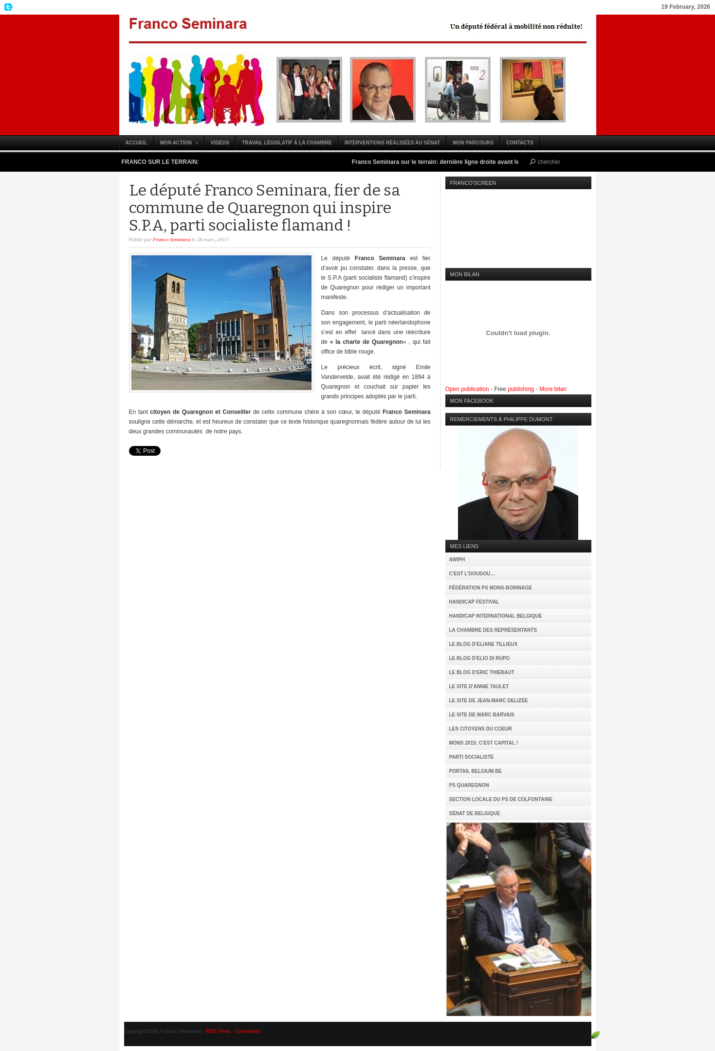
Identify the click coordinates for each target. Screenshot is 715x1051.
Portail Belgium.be (475, 771)
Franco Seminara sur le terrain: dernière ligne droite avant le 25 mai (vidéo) (461, 162)
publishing (521, 389)
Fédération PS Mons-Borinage (490, 587)
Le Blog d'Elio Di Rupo (479, 658)
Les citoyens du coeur (480, 728)
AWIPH (457, 559)
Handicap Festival (474, 602)
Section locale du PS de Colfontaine (501, 799)
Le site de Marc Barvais (481, 714)
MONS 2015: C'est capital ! (483, 743)
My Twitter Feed (7, 7)
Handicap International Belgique (495, 616)
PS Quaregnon (469, 785)
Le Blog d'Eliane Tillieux (483, 644)
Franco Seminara (357, 75)
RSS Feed (218, 1031)
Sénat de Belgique (474, 813)
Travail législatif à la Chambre (287, 142)
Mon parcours (473, 142)
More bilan (553, 389)
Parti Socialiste (471, 757)
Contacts (519, 142)
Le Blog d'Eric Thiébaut (481, 672)
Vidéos (220, 142)
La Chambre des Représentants (493, 630)
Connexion (248, 1031)
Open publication (467, 389)
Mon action (176, 145)
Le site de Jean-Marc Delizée (488, 700)
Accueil (136, 142)
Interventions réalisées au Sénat (392, 142)
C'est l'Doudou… (472, 573)
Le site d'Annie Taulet (479, 686)
